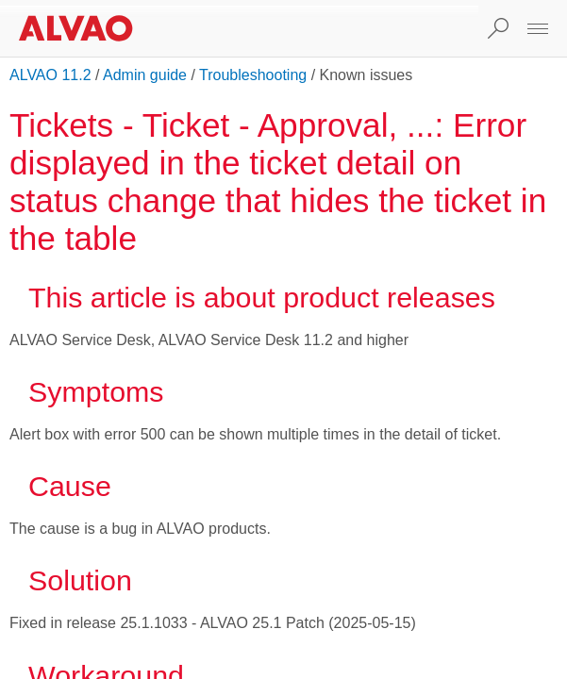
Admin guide (145, 75)
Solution (80, 580)
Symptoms (96, 391)
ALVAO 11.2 (50, 75)
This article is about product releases (261, 297)
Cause (69, 486)
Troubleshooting (253, 75)
